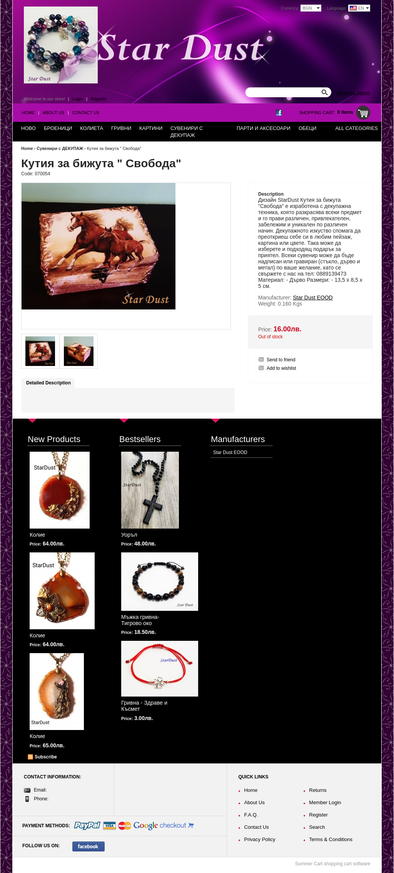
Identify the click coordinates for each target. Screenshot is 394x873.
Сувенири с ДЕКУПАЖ (60, 148)
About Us (53, 112)
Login (77, 98)
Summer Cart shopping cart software (332, 863)
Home (28, 112)
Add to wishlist (281, 368)
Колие (37, 535)
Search (317, 827)
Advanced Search (353, 92)
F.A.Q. (251, 815)
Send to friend (281, 360)
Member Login (325, 802)
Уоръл (129, 535)
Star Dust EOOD (230, 452)
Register (99, 98)
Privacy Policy (259, 839)
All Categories (356, 128)
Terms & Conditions (330, 839)
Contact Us (86, 112)
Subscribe (46, 757)
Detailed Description (48, 383)
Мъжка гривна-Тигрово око (140, 620)
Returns (318, 790)
